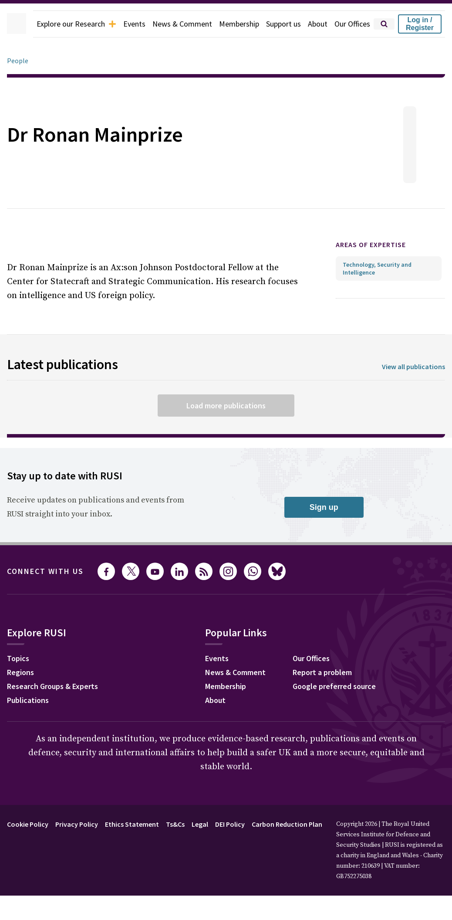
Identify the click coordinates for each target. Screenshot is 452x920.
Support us (281, 24)
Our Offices (354, 24)
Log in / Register (424, 23)
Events (123, 24)
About (317, 24)
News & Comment (174, 24)
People (18, 61)
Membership (234, 24)
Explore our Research (61, 24)
